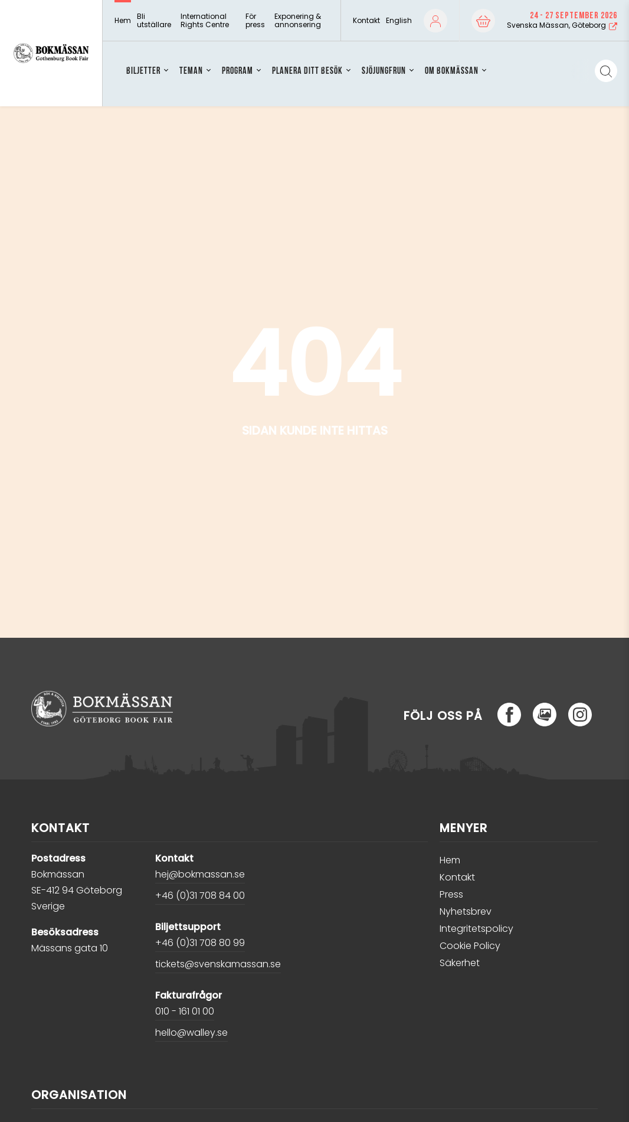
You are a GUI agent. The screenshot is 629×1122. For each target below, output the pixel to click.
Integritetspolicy (476, 928)
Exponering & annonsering (297, 21)
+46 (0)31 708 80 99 (200, 943)
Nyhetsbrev (466, 911)
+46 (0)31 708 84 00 (200, 895)
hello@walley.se (191, 1032)
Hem (122, 21)
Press (451, 894)
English (399, 20)
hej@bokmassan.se (200, 874)
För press (255, 21)
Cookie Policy (470, 946)
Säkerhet (460, 963)
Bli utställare (154, 21)
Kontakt (366, 21)
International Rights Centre (205, 21)
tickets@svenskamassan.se (218, 964)
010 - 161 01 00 (184, 1011)
